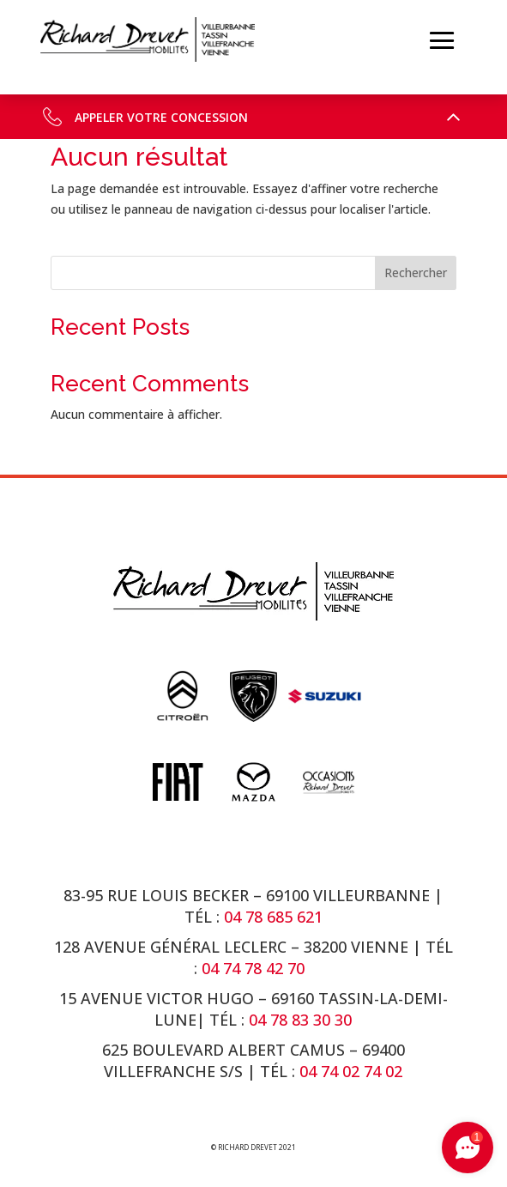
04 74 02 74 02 (350, 1071)
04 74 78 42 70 (255, 968)
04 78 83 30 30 (300, 1019)
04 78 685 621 (273, 916)
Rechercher (415, 272)
